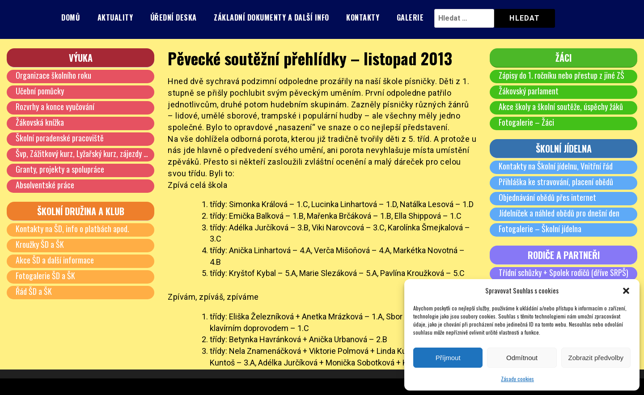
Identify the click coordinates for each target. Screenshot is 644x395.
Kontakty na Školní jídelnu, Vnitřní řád (556, 166)
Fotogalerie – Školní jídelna (540, 228)
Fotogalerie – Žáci (526, 122)
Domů (70, 17)
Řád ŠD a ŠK (34, 291)
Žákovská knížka (40, 122)
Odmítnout (522, 357)
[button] (626, 290)
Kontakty (362, 17)
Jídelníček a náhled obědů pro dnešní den (559, 213)
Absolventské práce (45, 185)
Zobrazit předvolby (595, 357)
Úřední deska (173, 17)
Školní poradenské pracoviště (60, 138)
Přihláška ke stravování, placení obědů (556, 181)
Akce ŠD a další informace (55, 260)
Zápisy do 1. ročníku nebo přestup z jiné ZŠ (562, 75)
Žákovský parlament (529, 91)
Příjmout (448, 357)
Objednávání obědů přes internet (547, 197)
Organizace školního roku (53, 75)
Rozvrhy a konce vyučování (55, 106)
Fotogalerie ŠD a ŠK (45, 275)
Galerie (410, 17)
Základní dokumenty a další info (271, 17)
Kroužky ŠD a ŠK (40, 244)
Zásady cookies (517, 378)
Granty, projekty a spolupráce (60, 169)
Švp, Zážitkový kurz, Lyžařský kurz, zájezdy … (82, 153)
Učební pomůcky (40, 91)
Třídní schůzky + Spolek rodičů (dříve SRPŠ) (563, 272)
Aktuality (115, 17)
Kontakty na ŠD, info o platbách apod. (72, 228)
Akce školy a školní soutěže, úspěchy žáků (561, 106)
